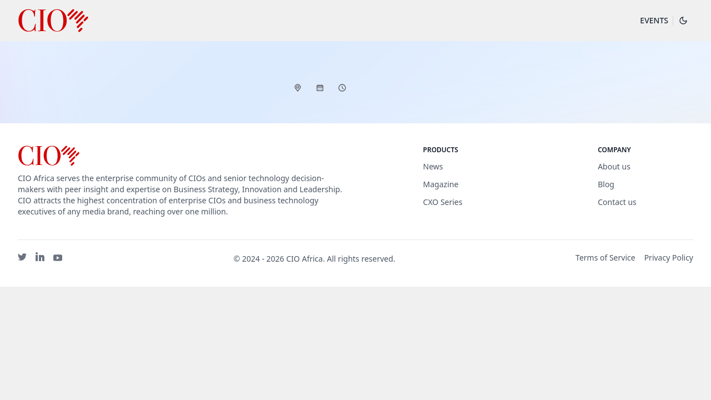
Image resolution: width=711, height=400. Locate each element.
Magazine (441, 184)
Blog (606, 184)
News (433, 166)
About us (614, 166)
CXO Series (443, 202)
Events (654, 20)
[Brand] (181, 156)
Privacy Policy (668, 257)
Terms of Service (605, 257)
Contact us (617, 202)
